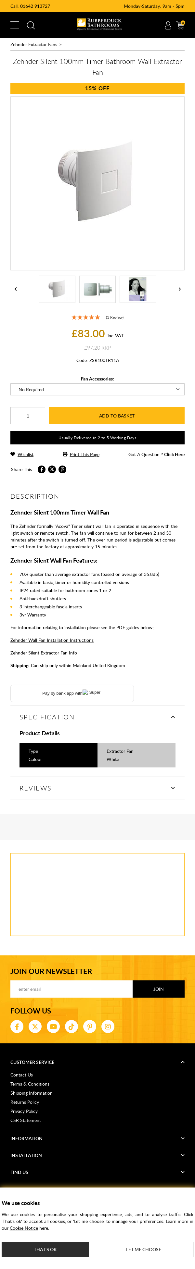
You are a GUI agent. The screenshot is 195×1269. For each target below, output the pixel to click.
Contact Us (21, 1075)
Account (168, 25)
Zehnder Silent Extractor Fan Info (43, 653)
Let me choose (143, 1249)
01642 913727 (35, 6)
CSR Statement (25, 1120)
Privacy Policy (24, 1111)
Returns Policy (24, 1102)
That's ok (45, 1249)
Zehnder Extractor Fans (33, 44)
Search (31, 25)
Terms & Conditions (29, 1084)
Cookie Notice (24, 1228)
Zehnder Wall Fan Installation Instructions (52, 640)
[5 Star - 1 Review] (97, 317)
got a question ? (156, 454)
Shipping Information (31, 1093)
